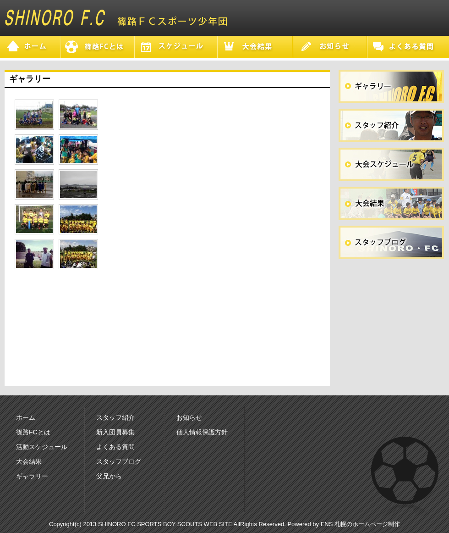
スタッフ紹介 (115, 417)
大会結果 (29, 461)
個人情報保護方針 (202, 432)
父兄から (109, 476)
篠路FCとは (33, 432)
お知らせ (189, 417)
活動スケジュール (41, 446)
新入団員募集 (115, 432)
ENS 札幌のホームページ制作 (360, 524)
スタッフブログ (118, 461)
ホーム (25, 417)
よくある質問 (115, 446)
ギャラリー (32, 476)
